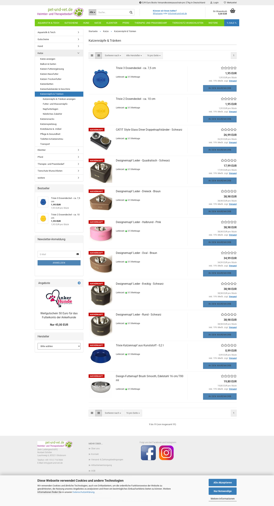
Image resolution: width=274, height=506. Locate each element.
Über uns (95, 448)
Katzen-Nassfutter (49, 74)
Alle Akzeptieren (223, 482)
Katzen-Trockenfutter (50, 79)
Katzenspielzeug (48, 124)
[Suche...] (92, 12)
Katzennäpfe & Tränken (51, 94)
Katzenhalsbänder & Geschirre (55, 89)
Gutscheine (71, 23)
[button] (92, 55)
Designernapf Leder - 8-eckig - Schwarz (140, 283)
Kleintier (111, 23)
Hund (86, 23)
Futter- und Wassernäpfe (55, 104)
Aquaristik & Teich (48, 23)
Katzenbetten (46, 84)
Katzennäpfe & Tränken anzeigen (59, 99)
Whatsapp (158, 13)
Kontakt (95, 454)
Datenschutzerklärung (83, 492)
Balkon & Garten (48, 64)
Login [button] (214, 2)
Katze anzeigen (47, 59)
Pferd (125, 23)
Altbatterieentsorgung (101, 465)
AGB (93, 471)
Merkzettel (230, 2)
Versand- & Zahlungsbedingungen (107, 459)
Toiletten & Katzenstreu (51, 139)
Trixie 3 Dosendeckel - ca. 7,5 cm (136, 68)
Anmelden (59, 263)
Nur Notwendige (223, 491)
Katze (98, 23)
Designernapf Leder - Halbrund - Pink (138, 222)
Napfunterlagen (50, 109)
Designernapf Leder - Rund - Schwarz (138, 314)
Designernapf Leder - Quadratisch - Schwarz (143, 160)
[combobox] (113, 55)
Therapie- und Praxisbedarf (151, 23)
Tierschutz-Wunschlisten (187, 23)
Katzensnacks (47, 119)
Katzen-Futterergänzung (52, 69)
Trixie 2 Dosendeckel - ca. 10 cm (135, 98)
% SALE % (232, 23)
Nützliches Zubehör (52, 114)
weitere (213, 23)
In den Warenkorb (219, 88)
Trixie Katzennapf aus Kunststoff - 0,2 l (140, 345)
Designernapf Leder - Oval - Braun (136, 253)
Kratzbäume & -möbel (50, 129)
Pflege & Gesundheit (50, 134)
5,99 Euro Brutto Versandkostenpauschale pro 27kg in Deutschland (172, 2)
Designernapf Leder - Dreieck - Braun (138, 191)
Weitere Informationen (223, 498)
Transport (45, 144)
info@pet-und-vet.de (177, 13)
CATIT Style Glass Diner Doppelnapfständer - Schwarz (149, 129)
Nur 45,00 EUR (59, 324)
